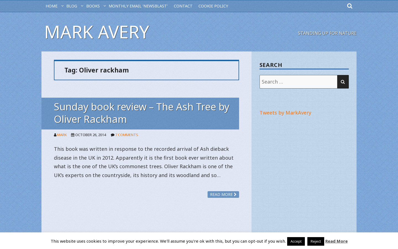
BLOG (71, 6)
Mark (62, 134)
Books (93, 6)
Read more (223, 194)
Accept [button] (296, 241)
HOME (51, 6)
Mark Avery (96, 32)
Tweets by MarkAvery (285, 112)
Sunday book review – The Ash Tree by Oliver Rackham (141, 113)
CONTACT (183, 6)
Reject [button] (316, 241)
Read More (336, 241)
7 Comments (126, 134)
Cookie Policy (213, 6)
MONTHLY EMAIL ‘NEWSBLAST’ (138, 6)
